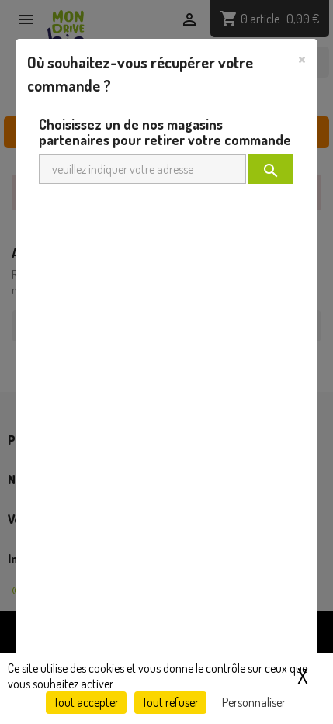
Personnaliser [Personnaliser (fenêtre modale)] (254, 702)
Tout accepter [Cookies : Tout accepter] (86, 702)
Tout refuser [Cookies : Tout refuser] (170, 702)
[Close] (302, 58)
